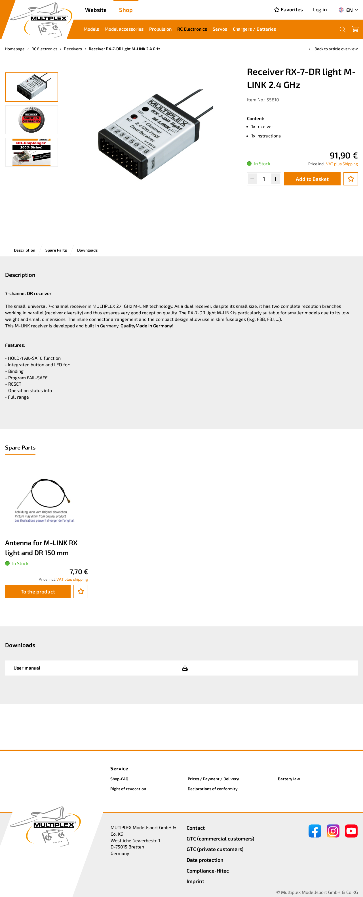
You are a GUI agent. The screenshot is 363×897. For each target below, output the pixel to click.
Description (24, 250)
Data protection (205, 860)
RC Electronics (192, 29)
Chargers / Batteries (254, 29)
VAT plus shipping (72, 579)
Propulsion (160, 29)
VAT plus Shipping (342, 163)
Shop (126, 9)
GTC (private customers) (215, 849)
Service (119, 768)
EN (345, 10)
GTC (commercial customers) (220, 838)
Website (96, 9)
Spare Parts (56, 250)
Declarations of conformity (213, 788)
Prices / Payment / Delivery (213, 778)
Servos (220, 29)
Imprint (195, 881)
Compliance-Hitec (208, 870)
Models (91, 29)
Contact (196, 828)
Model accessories (124, 29)
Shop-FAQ (119, 778)
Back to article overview (333, 48)
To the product (38, 591)
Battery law (289, 778)
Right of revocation (128, 788)
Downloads (87, 250)
